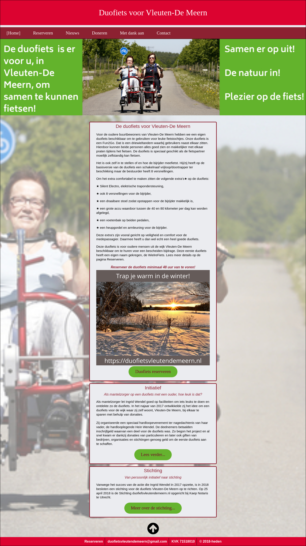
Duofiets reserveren (153, 371)
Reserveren (43, 32)
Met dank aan (132, 32)
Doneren (99, 32)
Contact (164, 32)
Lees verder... (153, 454)
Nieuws (72, 32)
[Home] (13, 32)
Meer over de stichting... (153, 507)
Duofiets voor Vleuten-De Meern (153, 12)
